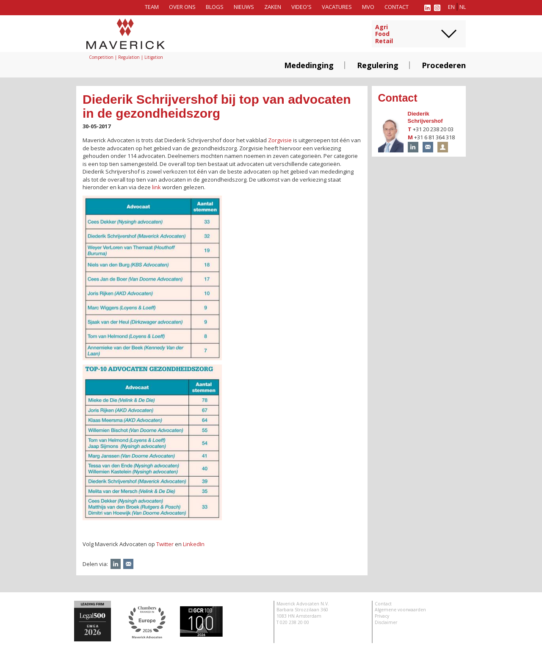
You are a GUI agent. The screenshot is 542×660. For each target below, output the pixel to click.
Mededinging (309, 65)
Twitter (165, 544)
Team (152, 7)
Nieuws (244, 7)
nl (462, 7)
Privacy (382, 616)
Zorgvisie (280, 140)
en (451, 7)
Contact (396, 7)
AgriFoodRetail (384, 34)
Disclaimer (386, 622)
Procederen (444, 65)
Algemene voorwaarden (400, 610)
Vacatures (337, 7)
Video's (301, 7)
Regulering (377, 65)
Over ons (182, 7)
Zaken (272, 7)
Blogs (215, 7)
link (156, 187)
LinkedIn (194, 544)
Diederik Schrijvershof (425, 117)
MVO (368, 7)
